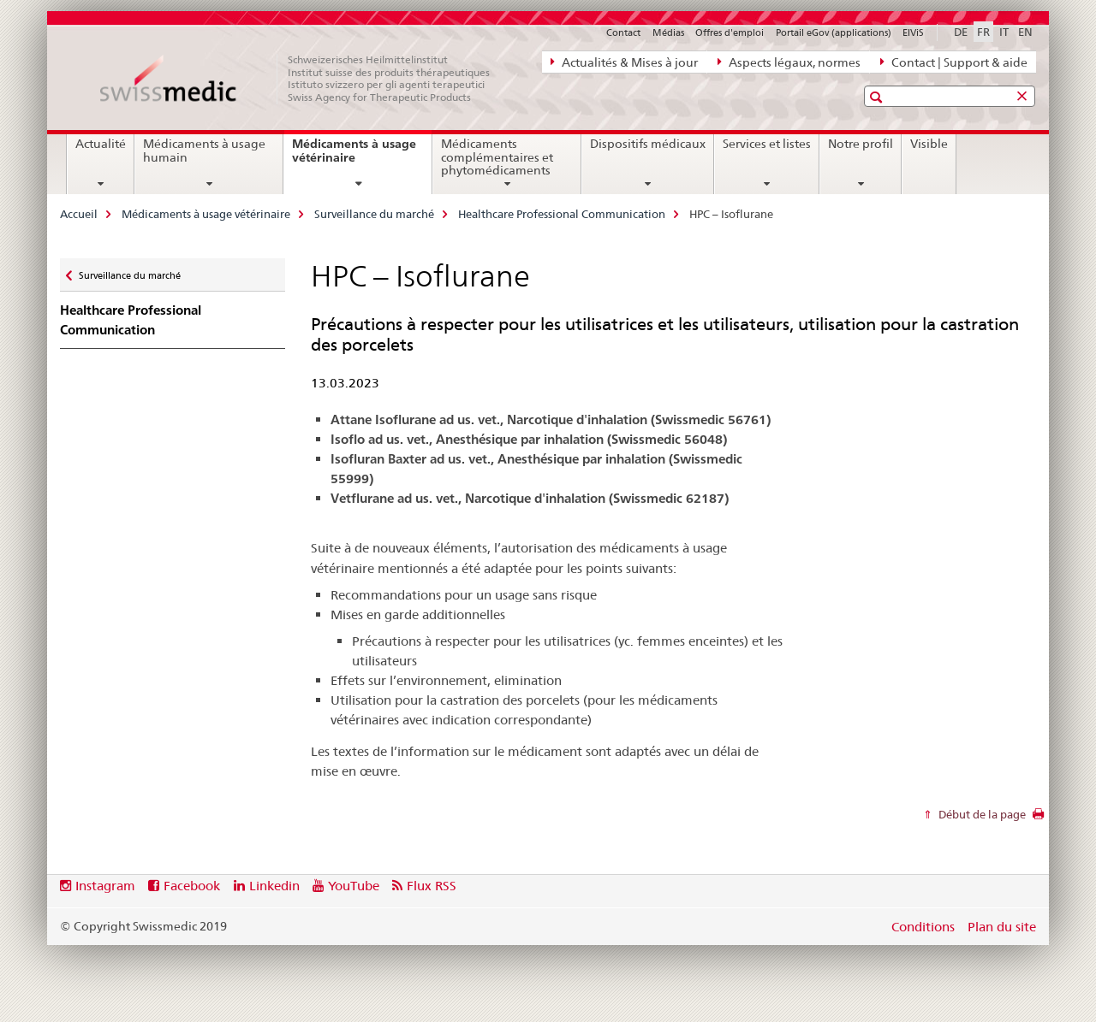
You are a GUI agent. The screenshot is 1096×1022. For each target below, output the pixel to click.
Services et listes (767, 144)
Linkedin (274, 885)
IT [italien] (1004, 31)
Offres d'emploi (729, 32)
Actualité (100, 144)
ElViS (913, 32)
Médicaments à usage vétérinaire (354, 157)
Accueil (79, 214)
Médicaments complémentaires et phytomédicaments (497, 157)
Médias (668, 32)
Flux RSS (431, 885)
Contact (623, 32)
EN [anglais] (1025, 31)
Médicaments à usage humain (204, 150)
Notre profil (860, 144)
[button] (878, 97)
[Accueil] (304, 78)
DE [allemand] (961, 31)
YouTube (353, 885)
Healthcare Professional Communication (561, 214)
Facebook (192, 885)
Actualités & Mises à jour (624, 61)
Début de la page (981, 814)
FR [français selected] (983, 31)
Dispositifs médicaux (648, 144)
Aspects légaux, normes (789, 61)
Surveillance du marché (374, 214)
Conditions (923, 927)
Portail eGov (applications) (833, 32)
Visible (929, 144)
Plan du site (1002, 927)
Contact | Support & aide (954, 61)
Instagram (105, 885)
